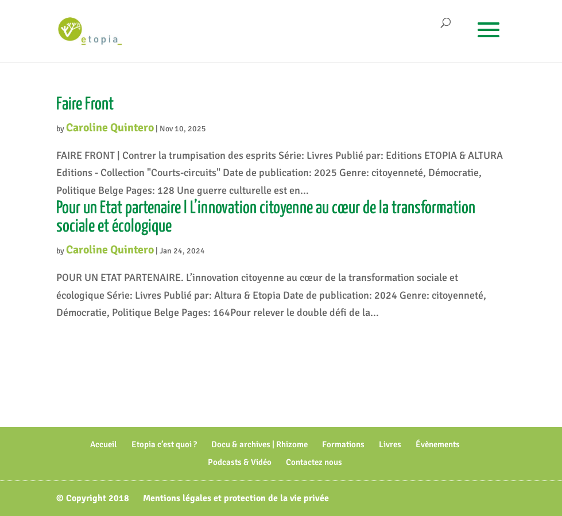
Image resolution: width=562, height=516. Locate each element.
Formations (343, 444)
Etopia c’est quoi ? (164, 444)
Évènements (438, 444)
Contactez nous (314, 462)
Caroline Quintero (110, 127)
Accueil (103, 444)
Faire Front (85, 104)
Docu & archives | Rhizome (259, 444)
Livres (390, 444)
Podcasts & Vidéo (240, 462)
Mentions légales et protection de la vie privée (236, 498)
